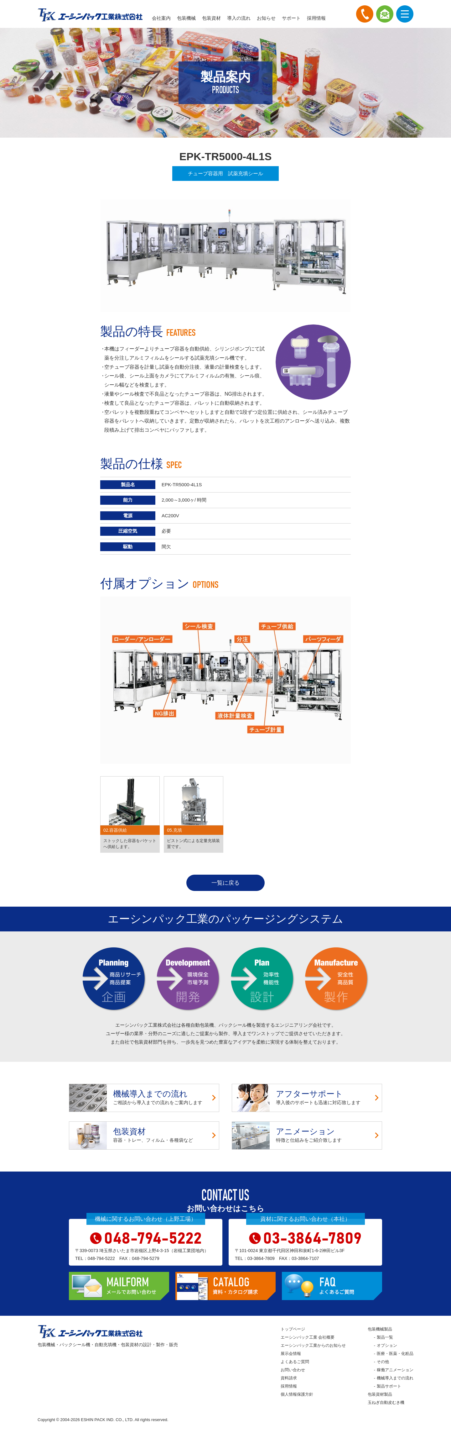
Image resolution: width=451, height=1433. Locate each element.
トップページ (293, 1329)
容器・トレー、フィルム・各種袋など (144, 1135)
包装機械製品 (380, 1329)
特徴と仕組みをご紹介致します (307, 1135)
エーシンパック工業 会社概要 (308, 1337)
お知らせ (266, 18)
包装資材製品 (380, 1394)
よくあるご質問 (295, 1361)
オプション (387, 1345)
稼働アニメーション (395, 1369)
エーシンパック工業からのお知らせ (313, 1345)
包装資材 (211, 18)
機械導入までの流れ (395, 1378)
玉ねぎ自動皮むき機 (386, 1402)
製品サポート (389, 1386)
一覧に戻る (225, 883)
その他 (383, 1361)
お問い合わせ (293, 1369)
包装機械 (186, 18)
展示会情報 (291, 1353)
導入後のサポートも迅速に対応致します (307, 1098)
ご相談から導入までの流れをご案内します (144, 1098)
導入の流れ (239, 18)
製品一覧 (385, 1337)
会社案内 (161, 18)
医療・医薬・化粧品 (395, 1353)
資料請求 (289, 1378)
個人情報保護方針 (297, 1394)
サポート (291, 18)
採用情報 (316, 18)
